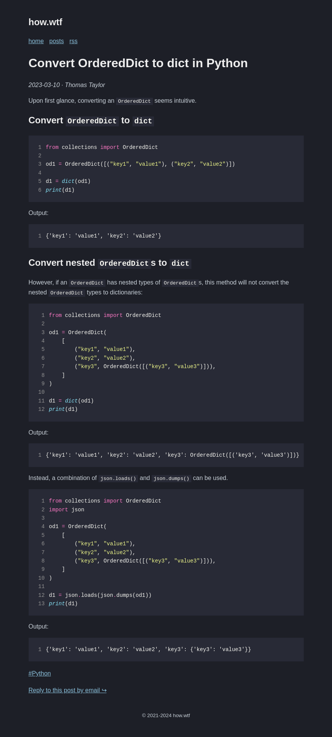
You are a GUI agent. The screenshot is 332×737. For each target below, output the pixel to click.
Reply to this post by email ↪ (68, 690)
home (36, 41)
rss (74, 41)
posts (56, 41)
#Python (40, 673)
